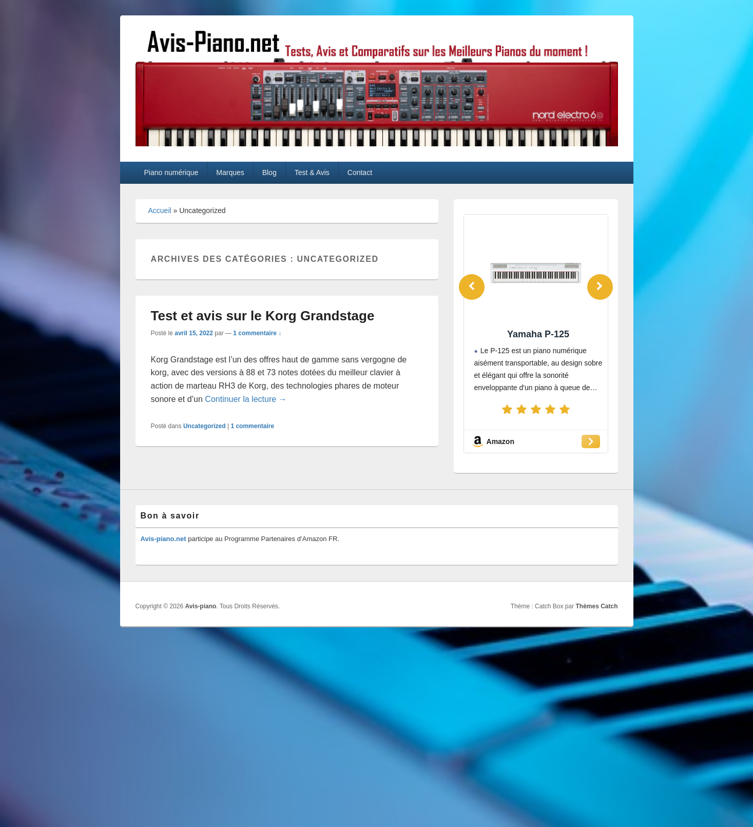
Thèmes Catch (596, 606)
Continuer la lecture (245, 399)
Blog (269, 172)
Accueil (159, 210)
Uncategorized (204, 426)
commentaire (252, 426)
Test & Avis (312, 172)
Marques (230, 172)
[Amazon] (536, 441)
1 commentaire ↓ (257, 333)
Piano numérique (171, 172)
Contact (359, 172)
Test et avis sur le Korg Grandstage (264, 315)
